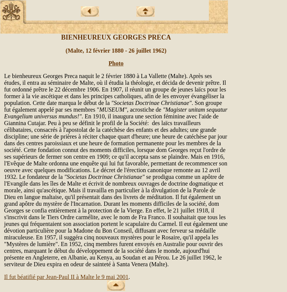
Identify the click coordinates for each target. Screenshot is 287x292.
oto (119, 63)
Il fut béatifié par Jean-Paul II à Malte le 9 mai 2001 (66, 277)
